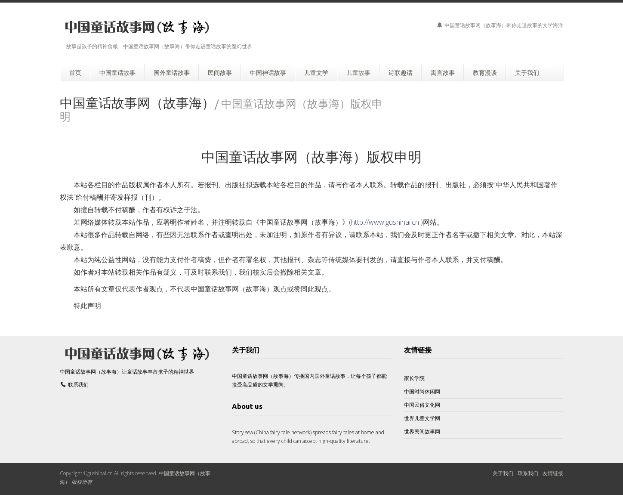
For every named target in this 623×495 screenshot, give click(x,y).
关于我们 (503, 473)
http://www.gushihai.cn (385, 222)
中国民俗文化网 (422, 404)
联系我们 (78, 384)
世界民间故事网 (422, 431)
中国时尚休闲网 (422, 391)
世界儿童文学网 (422, 418)
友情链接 (418, 350)
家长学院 (414, 378)
